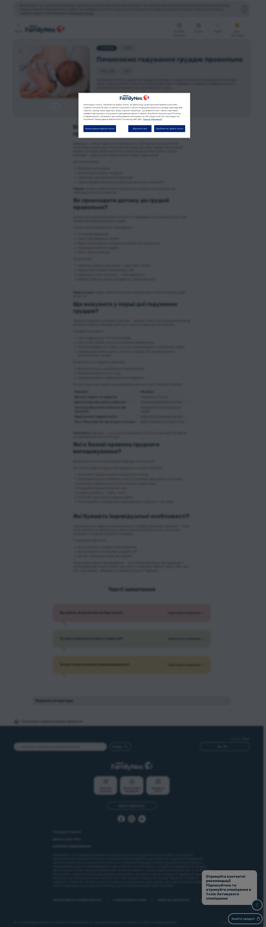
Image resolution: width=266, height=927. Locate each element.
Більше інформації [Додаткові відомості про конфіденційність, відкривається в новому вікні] (152, 119)
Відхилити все (140, 128)
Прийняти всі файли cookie (169, 128)
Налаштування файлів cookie (99, 128)
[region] (134, 115)
